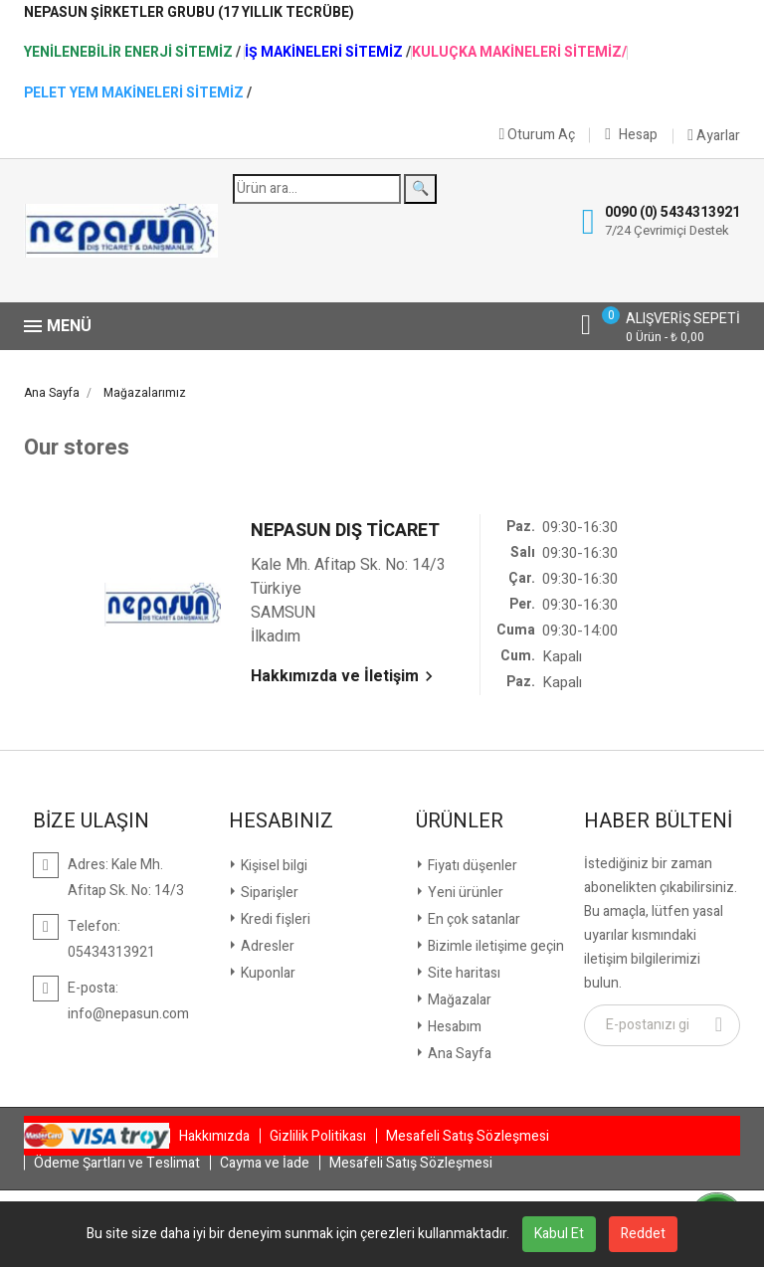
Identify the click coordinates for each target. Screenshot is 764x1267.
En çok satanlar (472, 919)
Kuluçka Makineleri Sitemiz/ (519, 53)
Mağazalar (458, 1000)
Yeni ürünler (464, 892)
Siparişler (268, 892)
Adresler (266, 946)
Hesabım (453, 1026)
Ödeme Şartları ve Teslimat (117, 1163)
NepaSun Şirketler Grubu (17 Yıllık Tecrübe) (189, 12)
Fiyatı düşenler (471, 865)
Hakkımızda (214, 1136)
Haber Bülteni (658, 821)
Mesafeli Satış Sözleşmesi (467, 1136)
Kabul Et (559, 1233)
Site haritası (462, 973)
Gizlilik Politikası (318, 1136)
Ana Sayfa (458, 1053)
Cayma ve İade (264, 1163)
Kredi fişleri (274, 919)
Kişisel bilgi (272, 865)
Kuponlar (266, 973)
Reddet (643, 1233)
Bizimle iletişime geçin (494, 946)
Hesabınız (281, 821)
